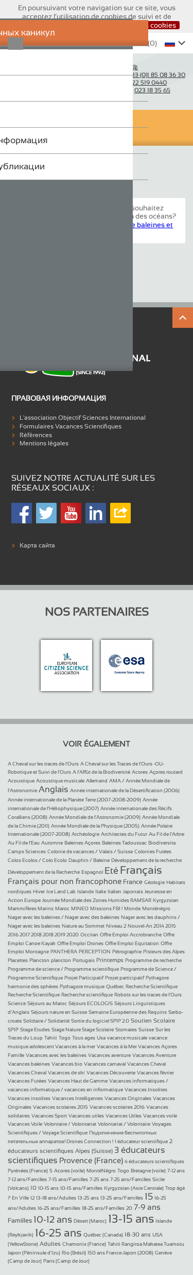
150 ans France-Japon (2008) (120, 1253)
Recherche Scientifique (152, 986)
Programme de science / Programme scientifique (63, 969)
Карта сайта (37, 545)
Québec (115, 986)
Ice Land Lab (61, 891)
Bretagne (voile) (148, 1170)
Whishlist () (131, 43)
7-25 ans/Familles (130, 1179)
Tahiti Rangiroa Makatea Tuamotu (146, 1244)
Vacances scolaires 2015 (60, 1107)
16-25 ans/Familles (59, 1208)
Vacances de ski (66, 1072)
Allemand (97, 780)
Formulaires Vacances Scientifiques (70, 426)
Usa (101, 1038)
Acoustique (21, 780)
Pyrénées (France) (28, 1170)
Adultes (50, 1244)
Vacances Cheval (146, 1064)
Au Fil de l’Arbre (166, 834)
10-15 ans (48, 1188)
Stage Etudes (35, 1029)
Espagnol (92, 872)
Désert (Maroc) (90, 1221)
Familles (20, 1220)
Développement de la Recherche (44, 872)
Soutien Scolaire (153, 1020)
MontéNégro (101, 1170)
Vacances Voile (25, 1124)
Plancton (39, 960)
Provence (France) (91, 1160)
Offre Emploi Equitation (132, 943)
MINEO (80, 908)
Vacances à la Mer (117, 1046)
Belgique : (135, 90)
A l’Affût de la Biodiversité (101, 772)
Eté (111, 871)
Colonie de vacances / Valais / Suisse (90, 851)
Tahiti (50, 1038)
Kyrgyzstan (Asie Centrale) (134, 1188)
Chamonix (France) (84, 1244)
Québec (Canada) (103, 1235)
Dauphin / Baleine (89, 860)
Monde (132, 908)
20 (129, 1208)
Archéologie (85, 834)
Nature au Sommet (83, 926)
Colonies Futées (152, 851)
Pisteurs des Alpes (164, 951)
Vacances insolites (29, 1098)
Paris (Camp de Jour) (66, 1261)
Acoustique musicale (60, 780)
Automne (52, 843)
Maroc (62, 908)
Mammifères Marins (31, 908)
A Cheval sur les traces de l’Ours (43, 764)
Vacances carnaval (105, 1064)
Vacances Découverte (110, 1072)
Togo (65, 1038)
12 (32, 1198)
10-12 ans (52, 1219)
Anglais (53, 789)
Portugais (84, 960)
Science (17, 1003)
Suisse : (134, 82)
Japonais (133, 891)
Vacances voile (160, 1116)
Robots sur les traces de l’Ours (148, 994)
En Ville (20, 1198)
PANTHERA (63, 951)
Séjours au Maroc (47, 1003)
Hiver (39, 891)
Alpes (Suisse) (94, 1151)
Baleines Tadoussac (124, 843)
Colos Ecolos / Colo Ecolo (37, 860)
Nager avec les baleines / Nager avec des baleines (63, 917)
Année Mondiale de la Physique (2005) (95, 826)
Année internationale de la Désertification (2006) (125, 790)
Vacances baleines (29, 1064)
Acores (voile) (69, 1170)
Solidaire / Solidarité (46, 1021)
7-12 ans (176, 1170)
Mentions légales (44, 443)
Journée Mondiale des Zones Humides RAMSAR (96, 900)
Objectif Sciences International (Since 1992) (43, 78)
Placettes (18, 960)
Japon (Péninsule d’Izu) (34, 1253)
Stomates (126, 1029)
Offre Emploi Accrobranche (131, 934)
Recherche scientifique (87, 994)
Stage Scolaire (98, 1029)
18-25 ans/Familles (103, 1208)
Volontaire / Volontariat (70, 1124)
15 (149, 1196)
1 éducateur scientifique (141, 1141)
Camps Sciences (27, 851)
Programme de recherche (153, 960)
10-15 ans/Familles (81, 1188)
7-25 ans (99, 1179)
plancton (61, 960)
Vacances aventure (109, 1055)
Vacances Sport (49, 1116)
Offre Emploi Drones (80, 943)
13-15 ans (131, 1218)
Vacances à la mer (75, 1046)
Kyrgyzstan (166, 900)
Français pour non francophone (64, 881)
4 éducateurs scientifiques (154, 1161)
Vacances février (155, 1072)
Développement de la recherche (146, 860)
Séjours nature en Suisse (59, 1012)
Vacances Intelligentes (77, 1098)
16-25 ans (58, 1233)
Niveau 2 (116, 926)
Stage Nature (66, 1029)
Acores (140, 772)
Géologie (154, 882)
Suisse (146, 1029)
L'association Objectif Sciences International (83, 417)
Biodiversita (162, 843)
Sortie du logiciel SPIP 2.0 (100, 1021)
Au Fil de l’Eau (24, 843)
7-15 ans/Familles (68, 1179)
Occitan (89, 934)
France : (143, 74)
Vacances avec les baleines (56, 1055)
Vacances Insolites (146, 1089)
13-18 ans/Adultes (56, 1198)
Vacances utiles (86, 1116)
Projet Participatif (83, 977)
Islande (85, 891)
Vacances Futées (27, 1081)
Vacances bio (66, 1064)
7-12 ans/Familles (27, 1179)
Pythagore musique (82, 986)
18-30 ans (138, 1234)
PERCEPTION (95, 951)
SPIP (13, 1029)
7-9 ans (147, 1207)
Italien (114, 891)
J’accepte (76, 25)
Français (141, 870)
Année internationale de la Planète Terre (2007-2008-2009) (74, 799)
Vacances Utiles (124, 1116)
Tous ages (83, 1038)
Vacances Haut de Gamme (78, 1081)
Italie (100, 891)
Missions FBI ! (106, 908)
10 (33, 1188)
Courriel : (119, 67)
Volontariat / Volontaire (124, 1124)
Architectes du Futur (124, 834)
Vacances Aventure (154, 1055)
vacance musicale (127, 1038)
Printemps (110, 960)
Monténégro (156, 908)
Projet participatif (124, 977)
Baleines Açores (82, 843)
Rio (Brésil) (74, 1253)
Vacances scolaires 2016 (117, 1107)
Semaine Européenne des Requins (128, 1012)
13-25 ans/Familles (121, 1198)
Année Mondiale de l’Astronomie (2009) (95, 817)
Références (36, 435)
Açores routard (166, 772)
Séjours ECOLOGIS (90, 1003)
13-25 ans (88, 1198)
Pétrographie (127, 951)
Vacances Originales (127, 1098)
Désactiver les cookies (139, 25)
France (133, 882)
